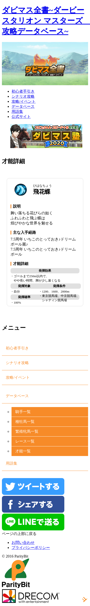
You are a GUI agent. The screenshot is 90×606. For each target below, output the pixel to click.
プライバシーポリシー (31, 548)
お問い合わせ (23, 542)
